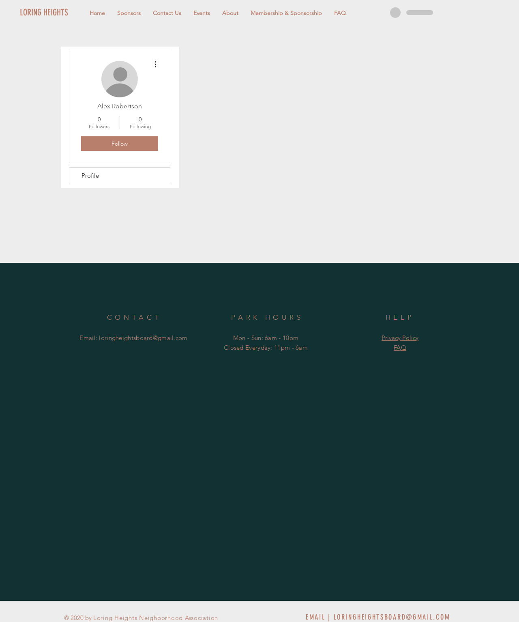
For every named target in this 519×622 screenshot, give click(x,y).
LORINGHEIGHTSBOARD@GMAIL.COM (392, 617)
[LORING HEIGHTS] (58, 12)
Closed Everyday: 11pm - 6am (266, 347)
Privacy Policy (400, 338)
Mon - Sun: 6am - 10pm (265, 338)
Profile (90, 175)
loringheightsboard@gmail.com (143, 338)
